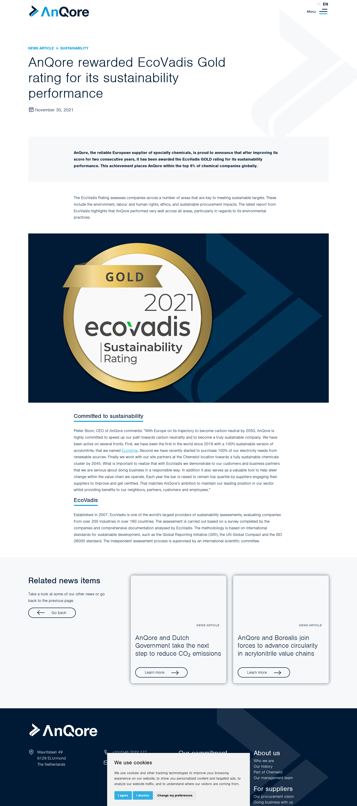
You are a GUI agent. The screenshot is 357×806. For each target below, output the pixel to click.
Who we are (264, 760)
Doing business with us (273, 802)
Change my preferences (174, 795)
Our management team (273, 777)
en (325, 4)
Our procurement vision (274, 796)
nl (319, 4)
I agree (123, 795)
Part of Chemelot (268, 772)
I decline (142, 795)
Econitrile (130, 450)
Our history (263, 766)
